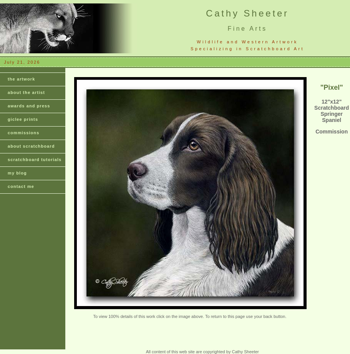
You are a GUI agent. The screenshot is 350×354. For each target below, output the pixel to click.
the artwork (21, 79)
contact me (21, 186)
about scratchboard (31, 146)
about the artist (26, 92)
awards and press (29, 106)
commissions (23, 132)
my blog (17, 173)
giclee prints (23, 119)
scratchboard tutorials (34, 159)
